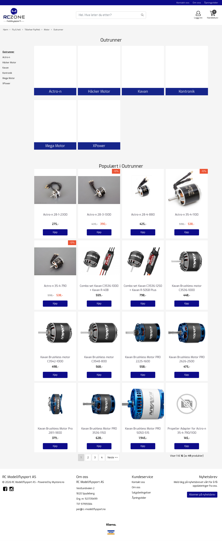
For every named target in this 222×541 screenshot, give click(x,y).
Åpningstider (211, 2)
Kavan (5, 67)
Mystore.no (58, 482)
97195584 (86, 504)
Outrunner (57, 29)
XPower (6, 83)
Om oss (197, 2)
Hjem (5, 29)
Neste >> (112, 457)
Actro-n (6, 57)
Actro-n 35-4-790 (55, 286)
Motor (45, 29)
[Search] (111, 15)
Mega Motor (8, 78)
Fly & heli (15, 29)
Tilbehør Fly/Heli (31, 29)
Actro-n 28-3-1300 (99, 214)
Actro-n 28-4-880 (143, 214)
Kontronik (7, 73)
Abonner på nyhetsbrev (202, 494)
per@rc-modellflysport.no (91, 509)
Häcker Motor (9, 62)
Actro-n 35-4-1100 (186, 214)
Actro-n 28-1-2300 (55, 214)
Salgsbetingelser (141, 492)
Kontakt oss (183, 2)
